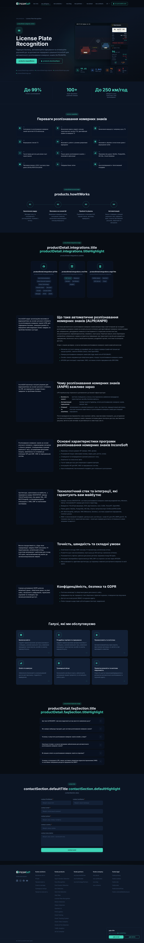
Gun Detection (59, 888)
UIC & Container (59, 931)
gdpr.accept (116, 937)
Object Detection (60, 905)
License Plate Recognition (62, 898)
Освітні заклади (40, 885)
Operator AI (58, 908)
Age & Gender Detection (62, 878)
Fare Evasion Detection (61, 885)
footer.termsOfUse (117, 888)
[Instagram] (20, 881)
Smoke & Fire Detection (62, 925)
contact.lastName (78, 803)
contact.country (46, 829)
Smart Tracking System (61, 918)
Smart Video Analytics (61, 922)
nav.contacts (100, 4)
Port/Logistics (59, 912)
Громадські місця (40, 888)
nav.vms (35, 4)
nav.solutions (58, 4)
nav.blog (68, 4)
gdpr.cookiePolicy (121, 933)
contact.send (72, 854)
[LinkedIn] (17, 881)
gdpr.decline (132, 937)
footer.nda (115, 882)
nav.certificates (97, 878)
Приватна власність (41, 892)
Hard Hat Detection (60, 892)
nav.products (20, 18)
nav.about (90, 4)
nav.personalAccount (119, 3)
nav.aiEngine (46, 4)
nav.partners (79, 4)
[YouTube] (27, 881)
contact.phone (45, 820)
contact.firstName (46, 803)
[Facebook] (24, 881)
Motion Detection (60, 902)
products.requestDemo (27, 61)
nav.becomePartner (80, 875)
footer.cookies (116, 878)
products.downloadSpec (52, 61)
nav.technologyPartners (81, 882)
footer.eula (115, 885)
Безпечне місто (40, 875)
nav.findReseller (78, 878)
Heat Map (58, 895)
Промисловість (40, 882)
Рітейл (37, 878)
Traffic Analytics (59, 928)
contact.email (45, 812)
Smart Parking (59, 915)
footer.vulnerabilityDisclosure (121, 892)
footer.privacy (116, 875)
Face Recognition (60, 882)
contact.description (47, 837)
